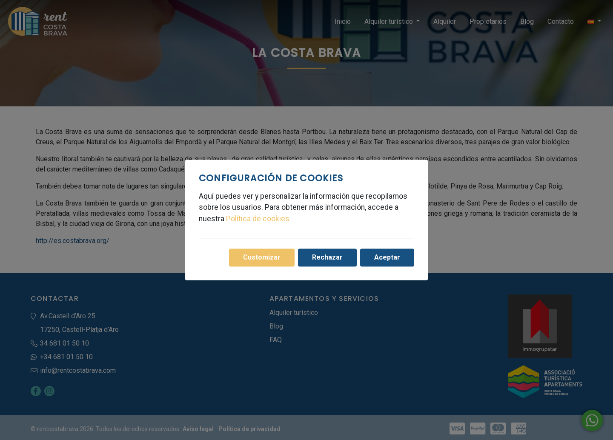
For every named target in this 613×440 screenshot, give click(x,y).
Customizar (262, 258)
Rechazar (327, 258)
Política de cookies (257, 218)
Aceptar (387, 258)
